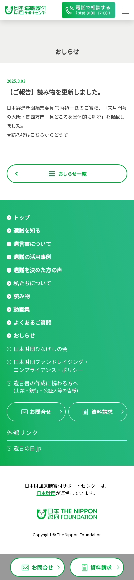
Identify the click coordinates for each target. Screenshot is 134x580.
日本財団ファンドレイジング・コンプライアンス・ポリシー (51, 366)
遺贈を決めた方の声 (37, 270)
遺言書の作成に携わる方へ (45, 386)
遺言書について (32, 244)
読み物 (21, 296)
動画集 (21, 309)
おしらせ (24, 335)
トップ (21, 217)
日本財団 (46, 493)
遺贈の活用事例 (32, 257)
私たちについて (32, 283)
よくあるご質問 (32, 322)
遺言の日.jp (27, 448)
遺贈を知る (26, 230)
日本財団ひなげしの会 (40, 349)
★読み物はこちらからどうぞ (37, 134)
